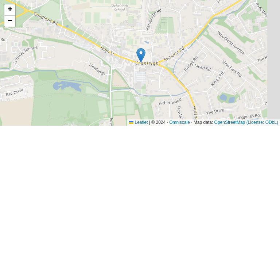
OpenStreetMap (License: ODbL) (246, 122)
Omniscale (179, 122)
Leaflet (138, 122)
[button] (140, 55)
